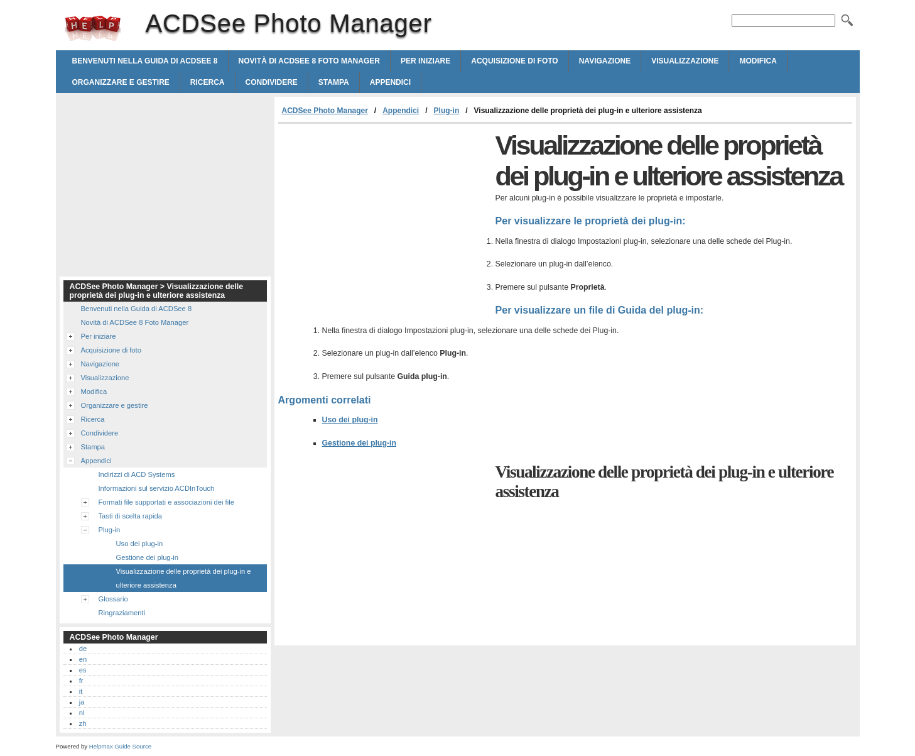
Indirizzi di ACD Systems (137, 474)
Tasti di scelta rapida (130, 516)
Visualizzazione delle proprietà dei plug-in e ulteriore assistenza (183, 578)
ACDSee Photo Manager (93, 28)
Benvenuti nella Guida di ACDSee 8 (145, 61)
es (83, 670)
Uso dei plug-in (350, 419)
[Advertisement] (383, 218)
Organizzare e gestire (121, 82)
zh (83, 723)
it (81, 691)
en (83, 659)
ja (82, 702)
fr (81, 680)
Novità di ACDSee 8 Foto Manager (309, 61)
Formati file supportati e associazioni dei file (166, 502)
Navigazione (605, 61)
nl (82, 712)
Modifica (757, 61)
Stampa (333, 82)
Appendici (390, 82)
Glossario (113, 599)
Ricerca (207, 82)
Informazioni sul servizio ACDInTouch (157, 488)
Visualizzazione (684, 61)
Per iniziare (425, 61)
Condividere (272, 82)
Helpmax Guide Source (120, 746)
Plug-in (447, 110)
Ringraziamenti (122, 612)
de (83, 648)
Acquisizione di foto (514, 61)
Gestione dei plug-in (359, 443)
